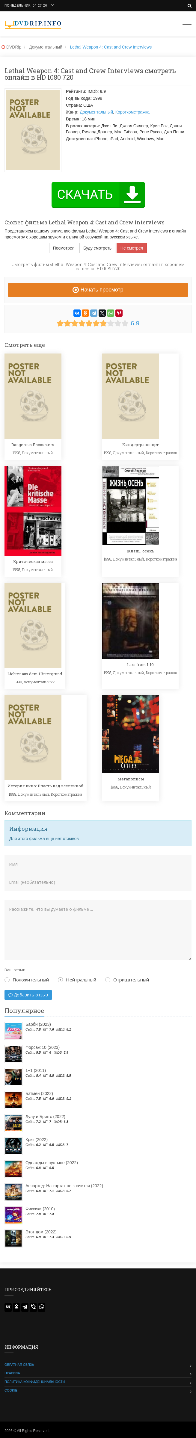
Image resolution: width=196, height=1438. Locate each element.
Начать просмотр (98, 290)
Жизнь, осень (140, 551)
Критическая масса (33, 561)
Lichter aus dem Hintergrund (34, 673)
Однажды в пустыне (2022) (51, 1162)
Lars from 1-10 (140, 664)
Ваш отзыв (14, 969)
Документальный (96, 112)
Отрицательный (127, 980)
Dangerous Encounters (32, 444)
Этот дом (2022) (41, 1231)
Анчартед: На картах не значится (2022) (64, 1185)
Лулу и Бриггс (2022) (45, 1116)
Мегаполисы (130, 779)
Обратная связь (19, 1364)
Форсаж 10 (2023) (42, 1047)
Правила (12, 1373)
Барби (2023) (38, 1024)
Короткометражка (132, 112)
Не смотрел (131, 248)
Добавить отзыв (28, 995)
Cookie (10, 1390)
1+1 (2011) (35, 1070)
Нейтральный (77, 980)
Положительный (26, 980)
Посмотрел (64, 248)
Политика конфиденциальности (34, 1381)
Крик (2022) (36, 1139)
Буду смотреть (97, 248)
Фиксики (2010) (40, 1208)
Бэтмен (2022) (39, 1093)
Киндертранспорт (140, 444)
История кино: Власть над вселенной (45, 786)
